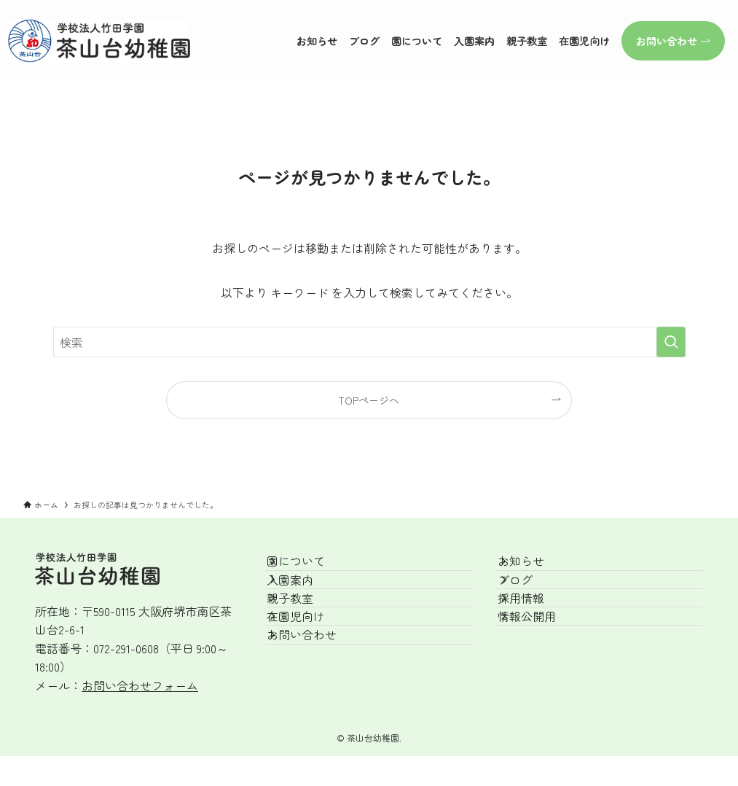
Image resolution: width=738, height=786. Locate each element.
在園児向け (312, 673)
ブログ (531, 603)
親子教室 (306, 638)
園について (312, 569)
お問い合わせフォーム (140, 685)
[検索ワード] (369, 342)
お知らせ (537, 569)
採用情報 (537, 638)
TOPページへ (368, 400)
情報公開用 (543, 673)
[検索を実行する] (671, 342)
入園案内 (306, 603)
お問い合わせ (318, 707)
